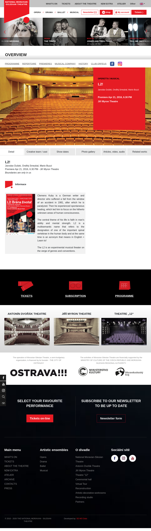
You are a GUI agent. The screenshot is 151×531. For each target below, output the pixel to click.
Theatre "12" (82, 475)
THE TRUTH (50, 41)
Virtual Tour (81, 484)
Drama (43, 461)
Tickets (139, 12)
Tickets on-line (40, 418)
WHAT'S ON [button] (51, 4)
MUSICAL (74, 12)
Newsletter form (111, 418)
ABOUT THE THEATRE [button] (85, 4)
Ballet (43, 466)
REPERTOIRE (29, 63)
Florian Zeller (49, 44)
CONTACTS (10, 484)
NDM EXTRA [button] (107, 4)
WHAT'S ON (10, 457)
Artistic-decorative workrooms (91, 493)
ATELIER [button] (121, 4)
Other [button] (132, 4)
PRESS (8, 488)
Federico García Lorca (9, 44)
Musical (44, 470)
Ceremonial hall (84, 479)
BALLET (61, 12)
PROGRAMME (12, 63)
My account (122, 12)
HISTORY (83, 63)
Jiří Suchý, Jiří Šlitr (94, 44)
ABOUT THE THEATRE (16, 466)
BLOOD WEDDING (10, 41)
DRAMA (49, 12)
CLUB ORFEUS (99, 63)
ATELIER (9, 475)
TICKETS (26, 295)
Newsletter (89, 12)
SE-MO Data (82, 518)
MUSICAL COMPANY (65, 63)
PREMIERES (45, 63)
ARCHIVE (9, 479)
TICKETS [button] (66, 4)
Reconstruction (83, 488)
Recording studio (84, 497)
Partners (80, 502)
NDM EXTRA (11, 470)
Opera (43, 457)
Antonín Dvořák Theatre (88, 466)
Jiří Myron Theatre (85, 470)
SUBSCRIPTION (75, 295)
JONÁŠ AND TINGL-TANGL (100, 41)
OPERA (37, 12)
